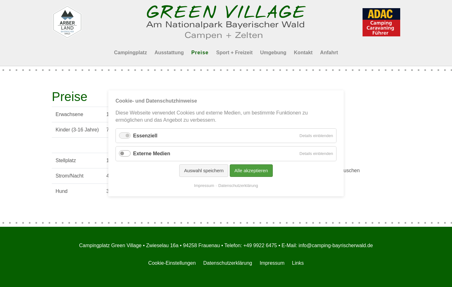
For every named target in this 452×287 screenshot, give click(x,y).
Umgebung (273, 52)
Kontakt (303, 52)
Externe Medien (151, 154)
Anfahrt (329, 52)
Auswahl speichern (203, 170)
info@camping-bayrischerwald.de (336, 245)
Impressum (272, 263)
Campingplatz (130, 52)
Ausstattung (169, 52)
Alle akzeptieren (251, 170)
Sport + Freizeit (234, 52)
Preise (199, 52)
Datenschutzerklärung (227, 263)
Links (298, 263)
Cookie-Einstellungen (172, 263)
